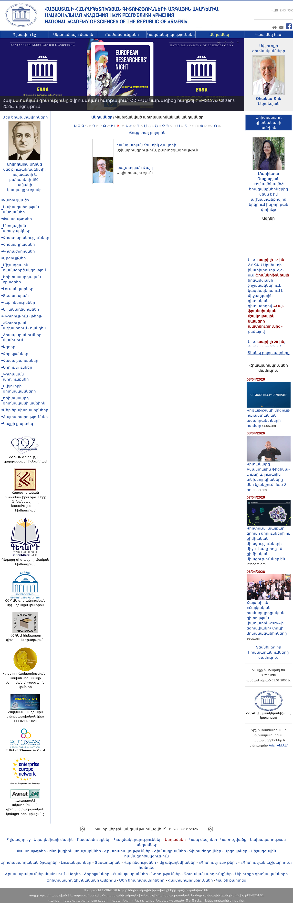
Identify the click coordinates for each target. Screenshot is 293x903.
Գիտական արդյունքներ (208, 874)
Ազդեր (9, 347)
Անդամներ (219, 34)
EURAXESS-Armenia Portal (25, 748)
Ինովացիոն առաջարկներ (75, 851)
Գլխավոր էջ (24, 34)
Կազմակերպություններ (171, 34)
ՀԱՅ (275, 10)
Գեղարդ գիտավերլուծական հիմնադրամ (25, 560)
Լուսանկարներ (18, 289)
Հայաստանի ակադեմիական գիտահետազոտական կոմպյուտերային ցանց (25, 805)
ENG (283, 10)
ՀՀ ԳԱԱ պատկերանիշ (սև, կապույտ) (268, 713)
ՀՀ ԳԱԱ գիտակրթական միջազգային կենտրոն (25, 601)
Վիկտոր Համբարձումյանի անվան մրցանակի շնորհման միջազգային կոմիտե (25, 678)
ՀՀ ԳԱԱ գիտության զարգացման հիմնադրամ (25, 457)
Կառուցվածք (16, 200)
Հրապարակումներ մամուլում (35, 874)
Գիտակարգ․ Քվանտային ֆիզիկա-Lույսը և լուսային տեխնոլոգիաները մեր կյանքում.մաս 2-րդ (269, 475)
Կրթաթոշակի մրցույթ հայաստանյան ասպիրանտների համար (269, 416)
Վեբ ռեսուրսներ (19, 302)
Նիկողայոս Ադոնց (24, 164)
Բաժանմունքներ (122, 34)
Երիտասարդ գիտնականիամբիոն (269, 122)
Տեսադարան (16, 296)
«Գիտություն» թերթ (22, 316)
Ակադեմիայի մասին (73, 34)
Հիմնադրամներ (19, 244)
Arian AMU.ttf (278, 745)
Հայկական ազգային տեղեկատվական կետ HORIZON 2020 (25, 715)
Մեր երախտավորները (25, 117)
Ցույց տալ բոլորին (147, 132)
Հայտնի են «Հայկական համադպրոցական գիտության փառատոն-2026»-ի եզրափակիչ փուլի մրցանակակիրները (269, 616)
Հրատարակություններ (26, 238)
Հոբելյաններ (15, 354)
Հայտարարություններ (25, 417)
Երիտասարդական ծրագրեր (29, 862)
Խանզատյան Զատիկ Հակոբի (146, 145)
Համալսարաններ (20, 360)
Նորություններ (17, 367)
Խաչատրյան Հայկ (134, 168)
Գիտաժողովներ (19, 251)
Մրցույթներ (14, 258)
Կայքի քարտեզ (18, 424)
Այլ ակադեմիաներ (21, 309)
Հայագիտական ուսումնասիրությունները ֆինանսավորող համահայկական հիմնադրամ (25, 500)
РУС (290, 10)
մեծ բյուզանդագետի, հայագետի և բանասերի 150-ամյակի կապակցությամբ (24, 179)
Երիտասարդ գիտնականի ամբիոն (81, 880)
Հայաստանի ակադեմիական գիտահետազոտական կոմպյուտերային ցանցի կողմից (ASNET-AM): (183, 895)
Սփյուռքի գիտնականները (261, 874)
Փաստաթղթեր (17, 219)
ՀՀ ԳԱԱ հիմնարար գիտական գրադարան (25, 636)
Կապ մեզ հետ (269, 34)
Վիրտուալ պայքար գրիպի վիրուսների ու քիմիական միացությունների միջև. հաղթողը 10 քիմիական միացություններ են (269, 541)
